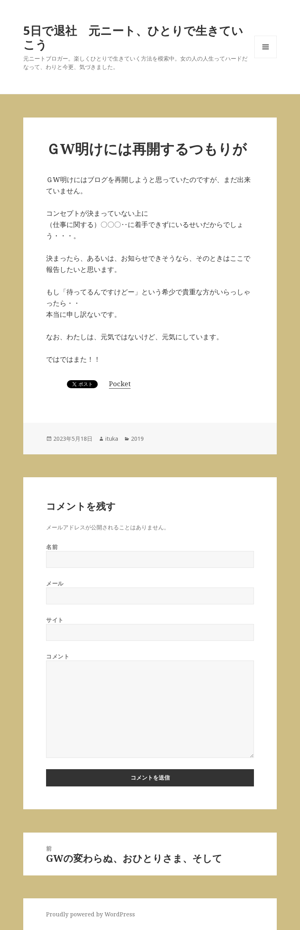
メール (55, 583)
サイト (55, 620)
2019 (137, 438)
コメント (57, 656)
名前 (52, 547)
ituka (111, 438)
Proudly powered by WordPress (90, 914)
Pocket (120, 383)
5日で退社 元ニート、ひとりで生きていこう (133, 37)
